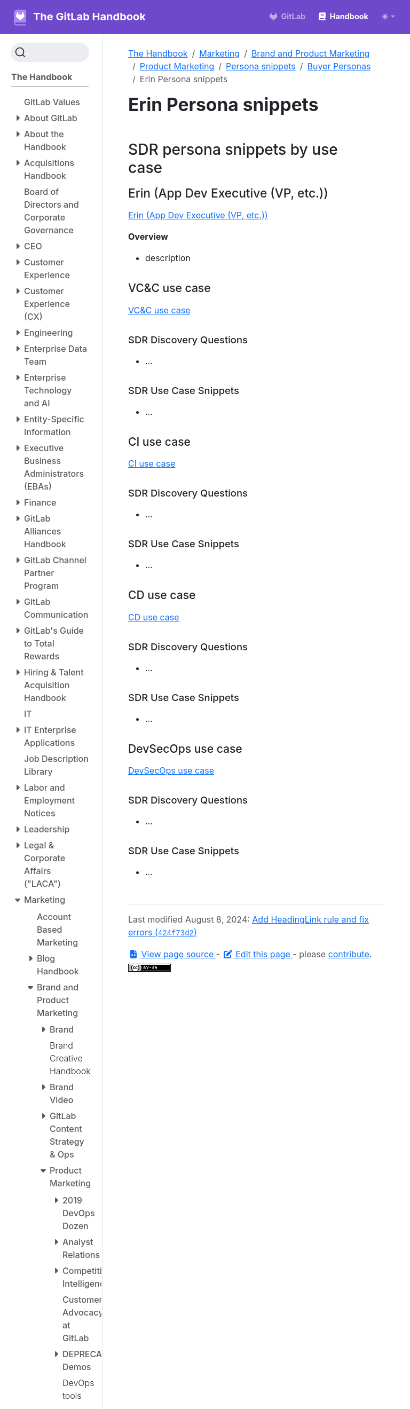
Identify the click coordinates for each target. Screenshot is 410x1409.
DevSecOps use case (171, 770)
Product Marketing (177, 66)
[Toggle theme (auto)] (388, 16)
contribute (348, 954)
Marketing (219, 53)
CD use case (153, 617)
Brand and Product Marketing (310, 53)
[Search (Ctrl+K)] (50, 52)
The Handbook (158, 53)
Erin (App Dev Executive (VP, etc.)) (198, 215)
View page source (172, 954)
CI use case (151, 463)
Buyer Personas (339, 66)
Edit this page (258, 954)
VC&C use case (159, 310)
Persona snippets (261, 66)
